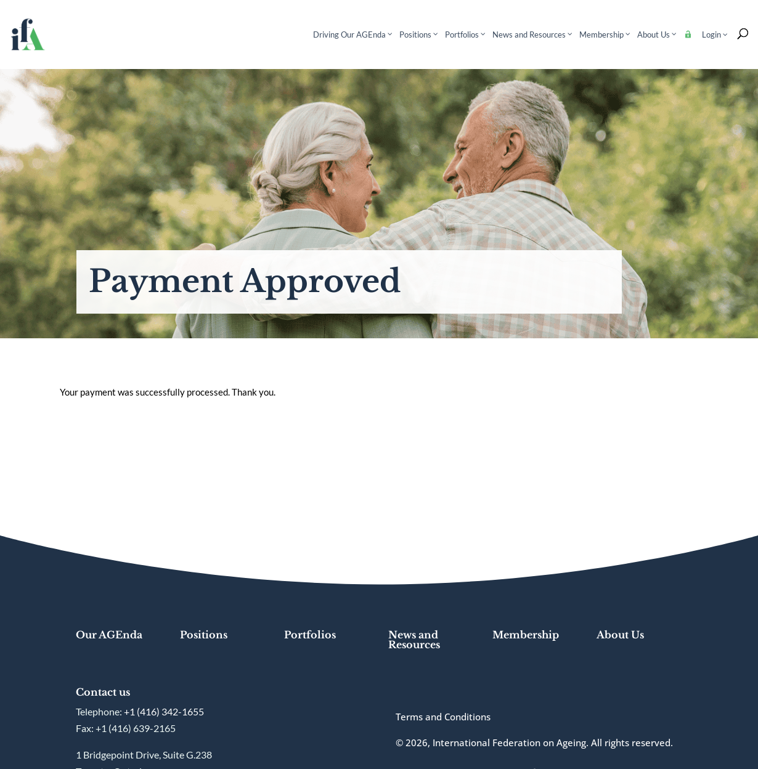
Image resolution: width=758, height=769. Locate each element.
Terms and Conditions (443, 716)
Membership (525, 635)
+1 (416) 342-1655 (164, 711)
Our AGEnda (109, 635)
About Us (620, 635)
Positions (203, 635)
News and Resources (414, 640)
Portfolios (310, 635)
